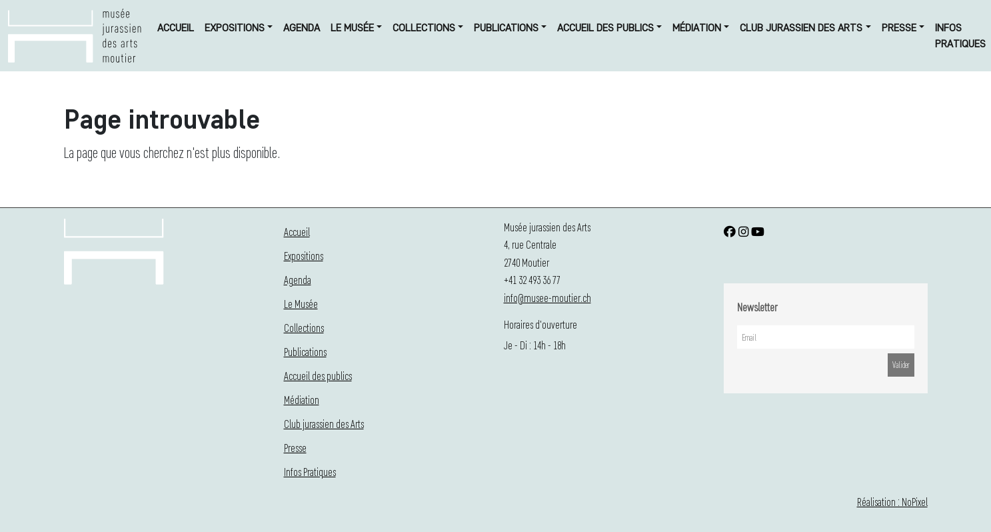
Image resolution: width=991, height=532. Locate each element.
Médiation (696, 27)
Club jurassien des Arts (801, 27)
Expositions (235, 27)
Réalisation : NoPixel (892, 502)
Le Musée (352, 27)
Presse (899, 27)
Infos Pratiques (960, 35)
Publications (506, 27)
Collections (424, 27)
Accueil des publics (605, 27)
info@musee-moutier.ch (547, 298)
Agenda (301, 27)
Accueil (175, 27)
